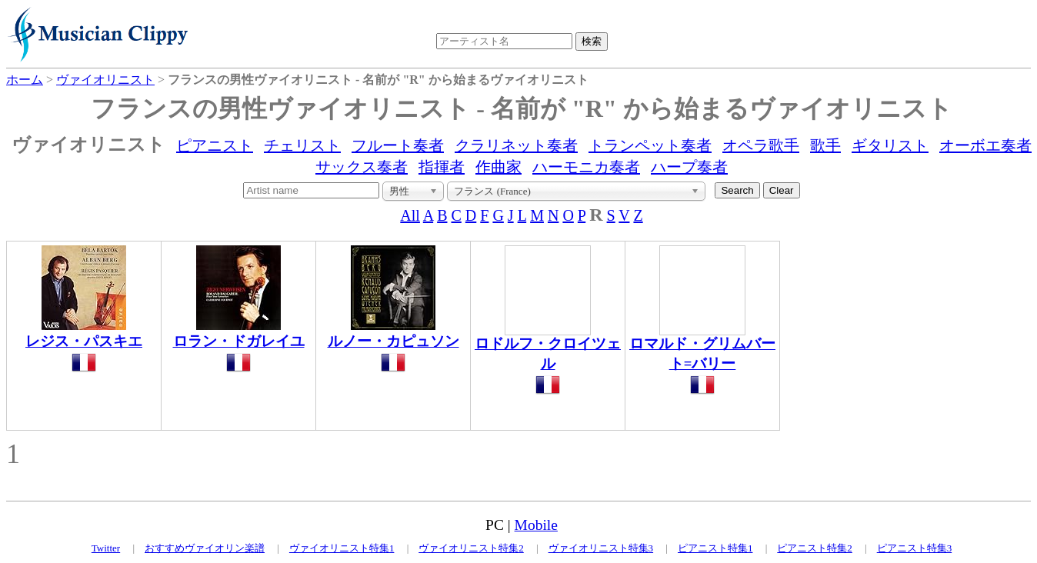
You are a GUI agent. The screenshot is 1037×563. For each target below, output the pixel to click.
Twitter (106, 548)
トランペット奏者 (650, 145)
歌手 (825, 145)
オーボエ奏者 (985, 145)
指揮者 (441, 166)
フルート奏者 (398, 145)
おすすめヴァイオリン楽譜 (205, 548)
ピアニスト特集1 (715, 548)
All (410, 215)
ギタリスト (890, 145)
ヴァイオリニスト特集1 (342, 548)
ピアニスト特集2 (814, 548)
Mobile (536, 525)
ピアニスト (214, 145)
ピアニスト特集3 (914, 548)
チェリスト (302, 145)
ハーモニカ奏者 (586, 166)
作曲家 (498, 166)
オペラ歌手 (760, 145)
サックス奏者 (361, 166)
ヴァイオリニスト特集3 (601, 548)
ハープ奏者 (689, 166)
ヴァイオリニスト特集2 (471, 548)
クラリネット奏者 (516, 145)
